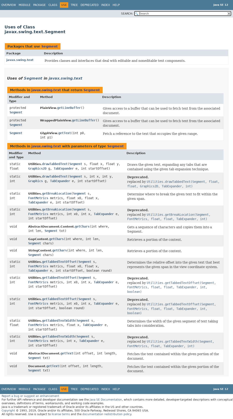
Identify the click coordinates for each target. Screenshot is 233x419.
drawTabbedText (55, 164)
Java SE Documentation (106, 399)
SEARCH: (127, 13)
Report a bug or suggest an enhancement (30, 396)
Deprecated (90, 5)
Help (116, 5)
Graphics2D (37, 168)
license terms (61, 414)
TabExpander (64, 168)
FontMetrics (38, 198)
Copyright (8, 410)
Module (24, 5)
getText (64, 133)
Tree (74, 5)
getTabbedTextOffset (59, 261)
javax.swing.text (19, 60)
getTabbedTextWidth (58, 320)
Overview (8, 5)
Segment (49, 46)
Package (39, 5)
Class (52, 5)
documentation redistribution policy (106, 414)
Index (105, 5)
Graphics (35, 181)
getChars (82, 226)
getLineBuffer (69, 108)
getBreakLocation (56, 193)
